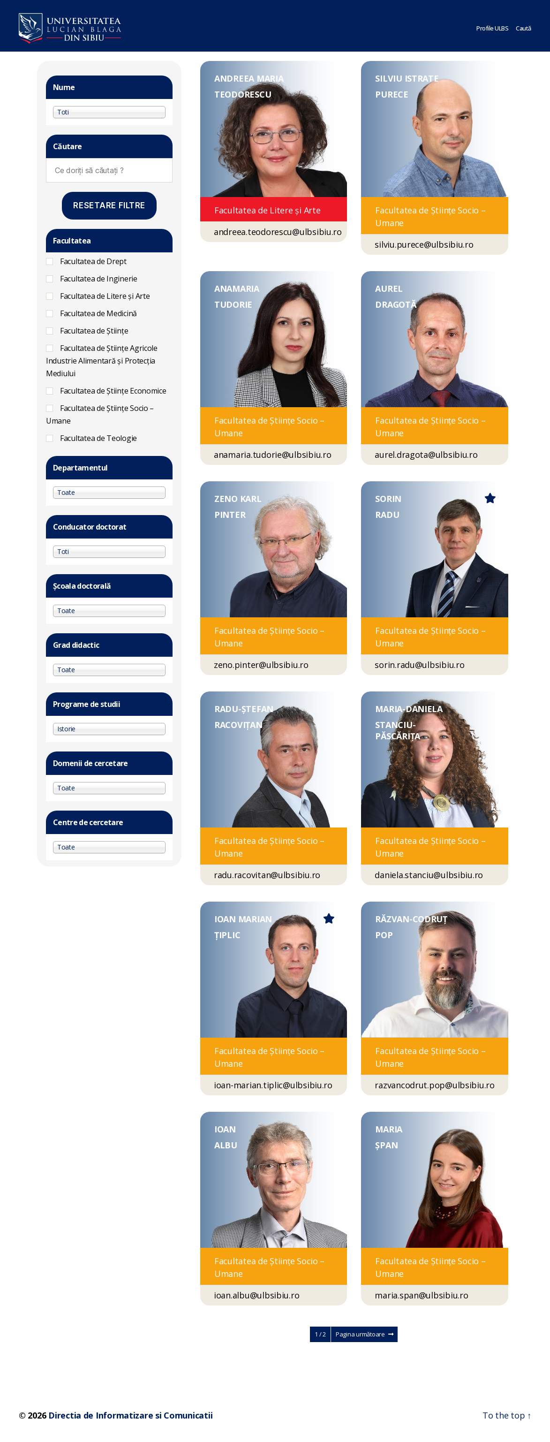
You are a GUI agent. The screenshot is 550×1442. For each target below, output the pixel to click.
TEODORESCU (242, 94)
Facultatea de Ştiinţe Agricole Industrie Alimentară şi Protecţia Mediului (102, 361)
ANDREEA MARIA (249, 78)
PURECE (391, 94)
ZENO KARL (238, 498)
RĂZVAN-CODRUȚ (411, 919)
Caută (523, 26)
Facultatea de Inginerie (98, 278)
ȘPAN (386, 1145)
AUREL (389, 288)
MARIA (388, 1129)
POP (383, 935)
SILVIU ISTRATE (406, 78)
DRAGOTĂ (395, 304)
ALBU (225, 1145)
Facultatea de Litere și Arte (105, 296)
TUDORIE (233, 304)
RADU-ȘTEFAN (243, 708)
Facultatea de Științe (94, 331)
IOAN (225, 1129)
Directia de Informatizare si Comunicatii (130, 1415)
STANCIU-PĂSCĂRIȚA (397, 730)
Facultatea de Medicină (98, 313)
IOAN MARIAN (243, 919)
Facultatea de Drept (93, 261)
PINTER (229, 514)
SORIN (388, 498)
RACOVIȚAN (238, 724)
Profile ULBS (492, 26)
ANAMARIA (236, 288)
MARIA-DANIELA (409, 708)
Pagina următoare (364, 1334)
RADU (387, 514)
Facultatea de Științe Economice (113, 391)
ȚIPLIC (227, 935)
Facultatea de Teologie (98, 438)
